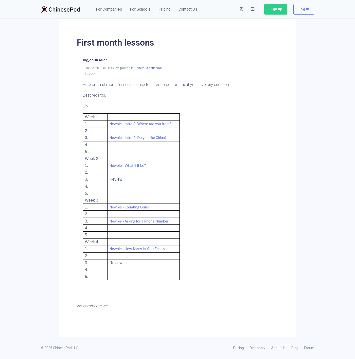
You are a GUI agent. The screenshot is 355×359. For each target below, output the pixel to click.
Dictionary (257, 348)
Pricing (238, 348)
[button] (109, 9)
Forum (309, 348)
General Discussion (148, 68)
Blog (294, 348)
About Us (278, 348)
